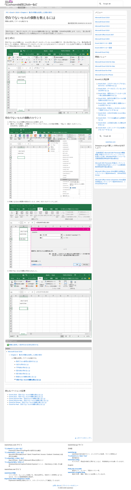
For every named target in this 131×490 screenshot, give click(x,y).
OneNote (58, 7)
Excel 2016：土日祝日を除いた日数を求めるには (112, 124)
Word (14, 7)
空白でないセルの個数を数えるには (30, 17)
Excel (22, 7)
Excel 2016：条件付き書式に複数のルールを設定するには (112, 104)
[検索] (110, 4)
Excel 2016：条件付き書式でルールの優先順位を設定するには (112, 99)
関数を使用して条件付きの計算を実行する (23, 345)
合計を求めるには (22, 364)
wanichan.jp (72, 452)
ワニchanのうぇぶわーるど (13, 448)
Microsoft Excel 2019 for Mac (105, 62)
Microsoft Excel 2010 (102, 30)
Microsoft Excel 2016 (15, 351)
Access (49, 7)
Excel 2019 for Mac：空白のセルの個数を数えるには (27, 398)
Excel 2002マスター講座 (103, 43)
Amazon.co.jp (101, 146)
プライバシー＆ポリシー (70, 485)
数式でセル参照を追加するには (27, 361)
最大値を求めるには (23, 370)
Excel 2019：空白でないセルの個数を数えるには (26, 394)
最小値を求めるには (23, 373)
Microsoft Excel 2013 (102, 26)
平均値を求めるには (23, 367)
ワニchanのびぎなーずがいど (14, 462)
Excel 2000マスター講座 (103, 48)
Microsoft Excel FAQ (102, 52)
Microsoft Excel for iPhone (104, 75)
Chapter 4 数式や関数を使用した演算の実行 (26, 355)
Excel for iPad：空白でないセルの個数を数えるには (27, 404)
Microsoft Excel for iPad (103, 70)
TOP (8, 7)
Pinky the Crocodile (75, 469)
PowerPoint (39, 7)
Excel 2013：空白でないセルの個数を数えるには (26, 396)
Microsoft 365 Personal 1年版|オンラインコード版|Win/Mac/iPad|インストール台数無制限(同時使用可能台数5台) (110, 165)
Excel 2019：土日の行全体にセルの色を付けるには (112, 114)
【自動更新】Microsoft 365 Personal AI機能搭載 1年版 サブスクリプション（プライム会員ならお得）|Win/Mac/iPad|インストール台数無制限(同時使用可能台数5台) (110, 155)
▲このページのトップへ (83, 438)
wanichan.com (110, 142)
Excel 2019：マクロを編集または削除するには (112, 119)
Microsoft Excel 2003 (102, 39)
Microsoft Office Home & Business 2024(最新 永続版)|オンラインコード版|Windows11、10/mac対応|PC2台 (110, 181)
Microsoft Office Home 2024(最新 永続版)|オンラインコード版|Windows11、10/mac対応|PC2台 (110, 173)
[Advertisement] (48, 421)
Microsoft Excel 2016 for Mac (105, 66)
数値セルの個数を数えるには (26, 377)
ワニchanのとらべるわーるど (77, 456)
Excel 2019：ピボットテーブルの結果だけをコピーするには (112, 129)
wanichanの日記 (10, 473)
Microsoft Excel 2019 (102, 17)
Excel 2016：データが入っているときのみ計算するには (112, 89)
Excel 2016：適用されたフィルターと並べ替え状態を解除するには (112, 94)
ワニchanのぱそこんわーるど (14, 452)
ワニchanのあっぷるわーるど (14, 458)
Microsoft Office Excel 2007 (104, 35)
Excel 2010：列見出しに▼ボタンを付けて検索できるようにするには (112, 109)
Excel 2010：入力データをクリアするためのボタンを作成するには (112, 84)
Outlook (29, 7)
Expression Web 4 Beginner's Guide (17, 478)
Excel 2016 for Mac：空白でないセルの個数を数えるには (28, 400)
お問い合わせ (57, 485)
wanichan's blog (73, 460)
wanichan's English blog (76, 472)
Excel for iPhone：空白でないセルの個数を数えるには (27, 402)
